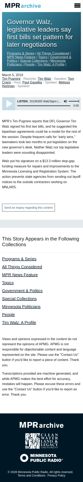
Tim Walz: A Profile (51, 64)
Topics (42, 57)
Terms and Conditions (31, 475)
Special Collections (34, 60)
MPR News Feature (21, 57)
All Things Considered (53, 53)
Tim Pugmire (11, 78)
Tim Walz (44, 78)
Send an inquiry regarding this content (28, 207)
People (29, 64)
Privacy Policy (56, 475)
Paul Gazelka (32, 82)
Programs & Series (20, 53)
